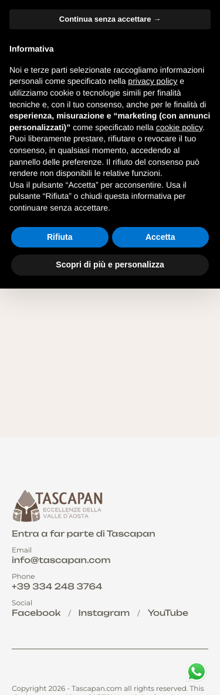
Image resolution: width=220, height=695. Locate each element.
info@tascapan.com (61, 560)
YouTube (168, 613)
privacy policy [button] (152, 81)
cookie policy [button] (179, 127)
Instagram (104, 613)
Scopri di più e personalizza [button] (110, 264)
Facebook (36, 613)
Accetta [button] (160, 237)
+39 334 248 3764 (57, 587)
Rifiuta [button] (60, 237)
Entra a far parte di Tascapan (83, 534)
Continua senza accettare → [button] (110, 19)
